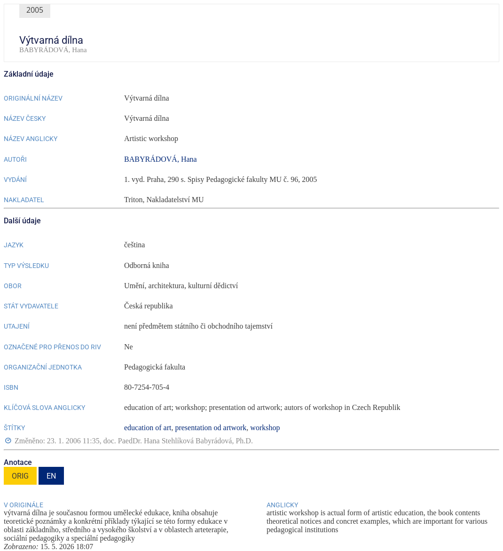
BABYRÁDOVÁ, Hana (160, 159)
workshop (265, 428)
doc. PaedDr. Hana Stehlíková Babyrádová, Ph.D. (178, 441)
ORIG (20, 476)
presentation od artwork (210, 428)
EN (51, 476)
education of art (147, 428)
